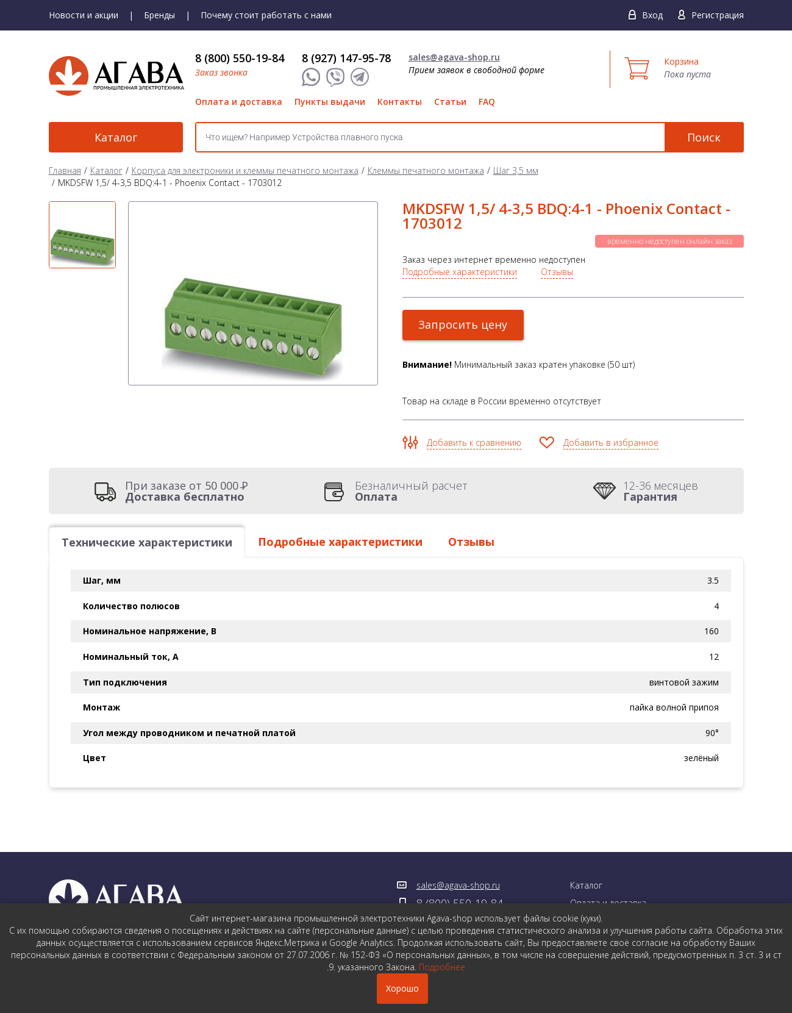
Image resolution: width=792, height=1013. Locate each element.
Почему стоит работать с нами (266, 15)
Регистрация (717, 15)
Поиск (704, 137)
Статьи (450, 101)
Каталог (116, 137)
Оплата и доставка (238, 101)
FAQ (487, 101)
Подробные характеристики (459, 271)
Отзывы (557, 271)
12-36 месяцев (660, 491)
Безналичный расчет (411, 491)
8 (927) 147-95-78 (346, 58)
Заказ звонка (221, 72)
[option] (82, 234)
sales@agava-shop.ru (454, 57)
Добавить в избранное (610, 442)
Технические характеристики (147, 542)
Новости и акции (83, 15)
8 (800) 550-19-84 (239, 58)
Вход (652, 15)
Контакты (399, 101)
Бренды (159, 15)
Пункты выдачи (329, 101)
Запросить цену (463, 324)
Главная (65, 170)
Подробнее (442, 967)
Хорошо (402, 988)
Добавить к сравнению (474, 442)
